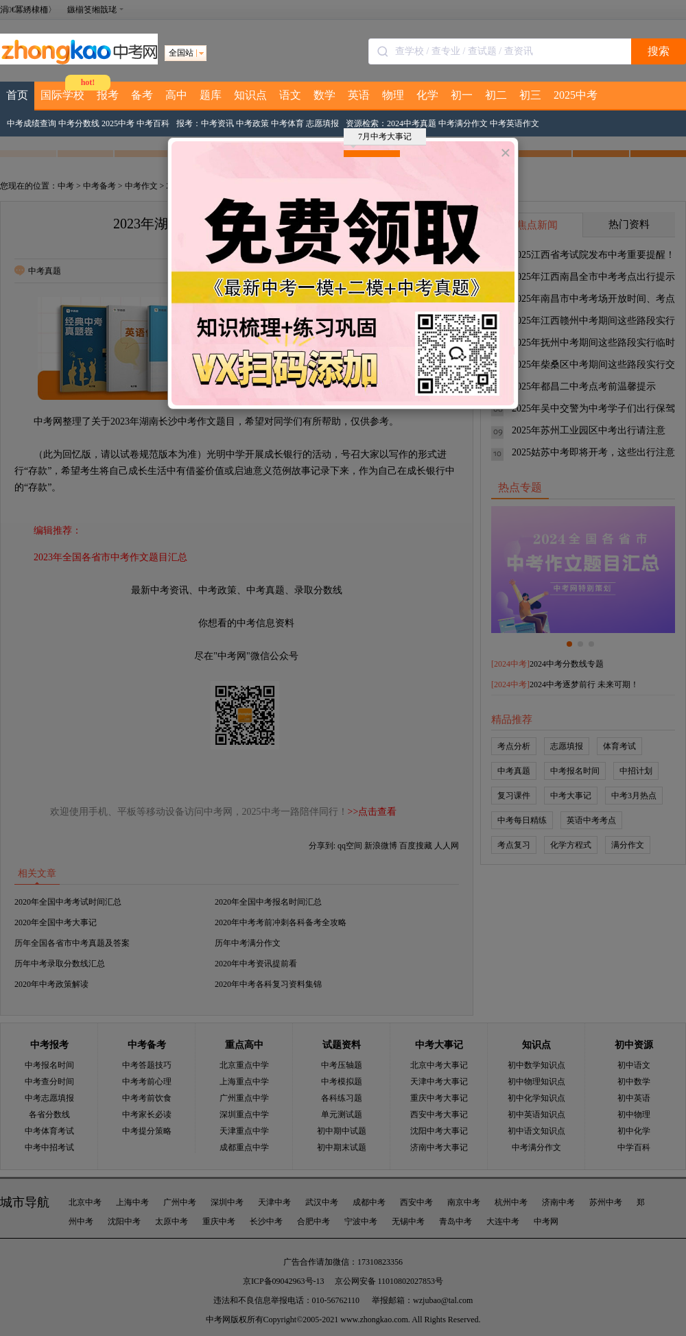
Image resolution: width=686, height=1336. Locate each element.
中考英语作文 (514, 123)
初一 (462, 95)
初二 (496, 95)
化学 (427, 95)
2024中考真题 (411, 123)
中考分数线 (78, 123)
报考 (108, 95)
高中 (176, 95)
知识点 (250, 95)
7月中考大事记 (381, 138)
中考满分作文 (463, 123)
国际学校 (62, 95)
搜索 (659, 51)
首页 (17, 95)
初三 (530, 95)
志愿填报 (322, 123)
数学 (324, 95)
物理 (393, 95)
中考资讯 (217, 123)
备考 (142, 95)
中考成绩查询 (31, 123)
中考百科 (153, 123)
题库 (211, 95)
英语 (359, 95)
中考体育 (287, 123)
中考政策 (252, 123)
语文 (290, 95)
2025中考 (576, 95)
